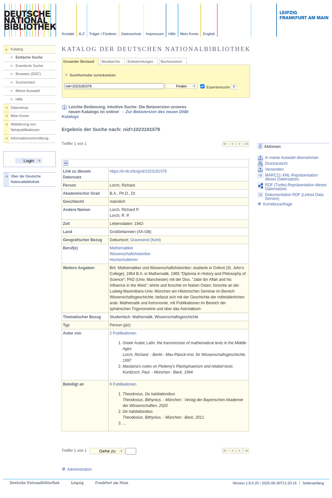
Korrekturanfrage (274, 204)
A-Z (82, 34)
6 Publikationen (123, 384)
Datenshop (19, 108)
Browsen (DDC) (28, 74)
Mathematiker (121, 248)
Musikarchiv (110, 61)
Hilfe (171, 34)
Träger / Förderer (103, 34)
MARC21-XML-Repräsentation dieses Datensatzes (291, 177)
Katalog (17, 49)
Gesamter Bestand (78, 61)
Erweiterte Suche (29, 66)
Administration (77, 469)
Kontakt (68, 34)
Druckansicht (276, 163)
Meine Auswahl (28, 91)
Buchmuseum (171, 61)
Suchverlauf (25, 82)
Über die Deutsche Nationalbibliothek (26, 179)
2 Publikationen (123, 333)
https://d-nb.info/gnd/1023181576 (138, 171)
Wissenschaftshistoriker (130, 254)
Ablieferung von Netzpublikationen (25, 127)
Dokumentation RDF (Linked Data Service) (294, 196)
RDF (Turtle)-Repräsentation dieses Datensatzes (295, 187)
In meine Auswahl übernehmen (291, 157)
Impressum (155, 34)
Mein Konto (189, 34)
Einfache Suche (29, 57)
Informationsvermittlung (29, 138)
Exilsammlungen (140, 61)
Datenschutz (131, 34)
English (209, 34)
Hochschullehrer (124, 259)
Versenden (274, 169)
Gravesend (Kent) (145, 240)
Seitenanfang (313, 483)
